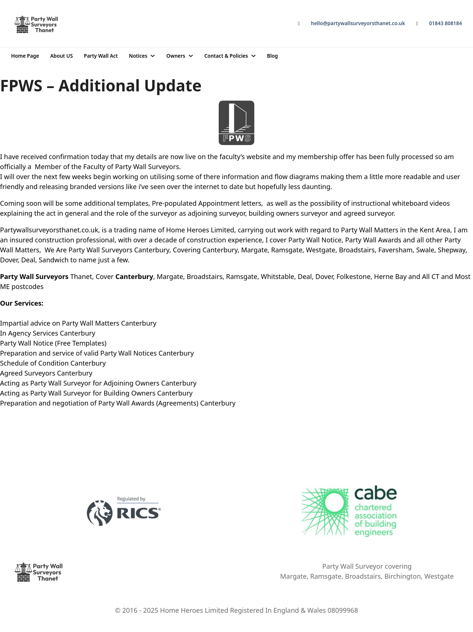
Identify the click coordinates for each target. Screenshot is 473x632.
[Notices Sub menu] (152, 55)
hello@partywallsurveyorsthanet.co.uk (358, 23)
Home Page (25, 56)
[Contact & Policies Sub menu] (253, 55)
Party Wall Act (101, 56)
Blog (272, 56)
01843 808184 (445, 23)
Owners (175, 56)
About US (61, 56)
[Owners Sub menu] (191, 55)
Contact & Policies (226, 56)
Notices (138, 56)
